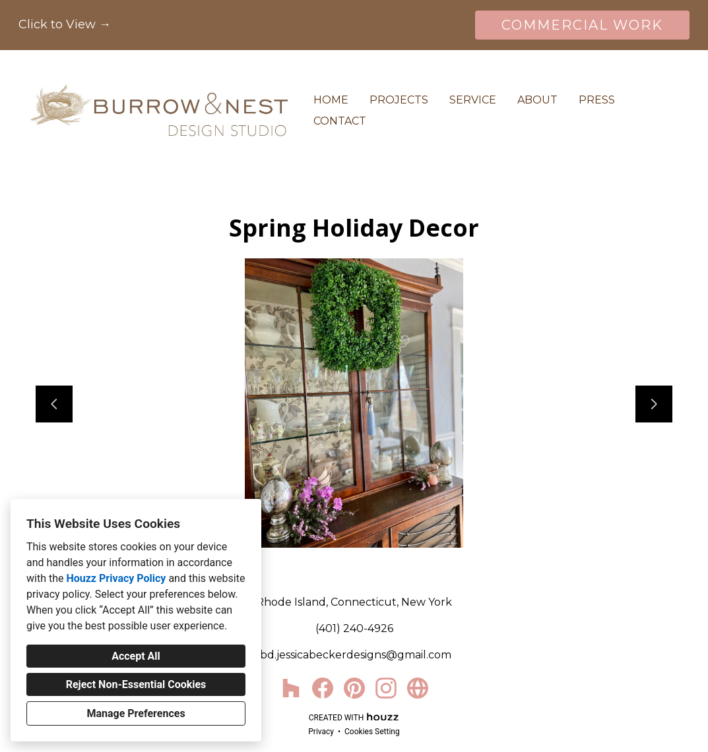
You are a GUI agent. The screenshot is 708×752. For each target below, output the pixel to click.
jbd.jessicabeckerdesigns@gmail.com (354, 655)
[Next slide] (653, 404)
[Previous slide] (54, 404)
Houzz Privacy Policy (116, 578)
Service (472, 100)
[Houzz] (291, 688)
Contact (339, 121)
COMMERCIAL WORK (582, 25)
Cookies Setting (372, 731)
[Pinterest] (354, 688)
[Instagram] (386, 688)
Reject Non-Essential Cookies (136, 684)
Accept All (136, 656)
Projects (399, 100)
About (537, 100)
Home (330, 100)
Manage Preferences (135, 713)
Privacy (321, 731)
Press (597, 100)
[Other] (418, 688)
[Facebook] (323, 688)
